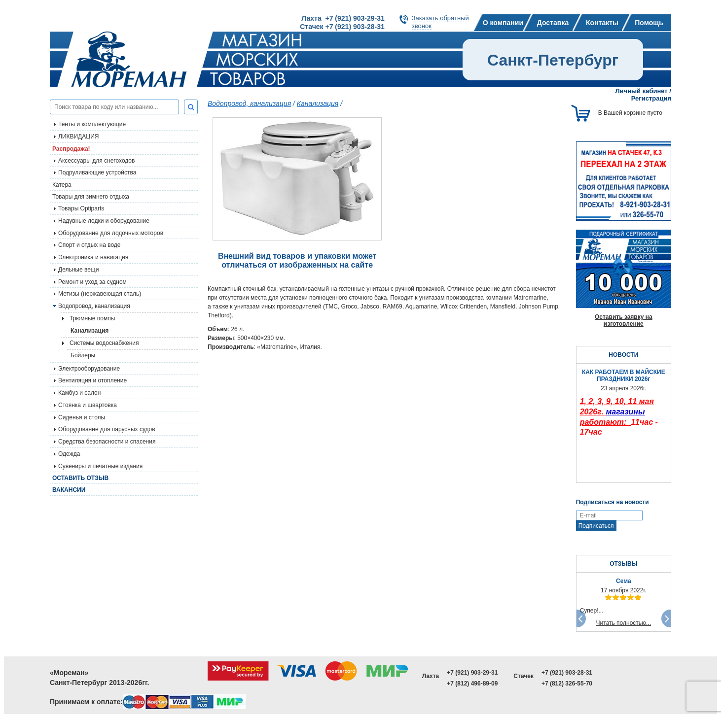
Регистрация (651, 98)
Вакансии (68, 489)
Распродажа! (71, 148)
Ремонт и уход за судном (92, 281)
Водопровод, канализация (94, 306)
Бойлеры (83, 355)
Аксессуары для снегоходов (96, 160)
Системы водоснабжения (104, 343)
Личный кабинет (641, 91)
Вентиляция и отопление (92, 380)
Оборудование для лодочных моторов (110, 233)
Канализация (89, 330)
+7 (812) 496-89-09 (472, 683)
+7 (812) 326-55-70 (566, 683)
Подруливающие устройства (97, 172)
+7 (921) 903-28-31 (566, 672)
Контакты (602, 23)
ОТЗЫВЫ (623, 563)
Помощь (649, 23)
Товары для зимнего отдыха (90, 196)
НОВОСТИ (623, 354)
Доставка (553, 23)
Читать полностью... (623, 622)
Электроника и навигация (93, 257)
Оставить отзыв (80, 478)
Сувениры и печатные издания (100, 466)
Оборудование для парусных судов (106, 429)
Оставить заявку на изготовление (623, 320)
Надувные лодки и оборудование (103, 220)
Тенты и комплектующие (92, 124)
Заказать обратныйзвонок (440, 22)
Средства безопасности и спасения (106, 441)
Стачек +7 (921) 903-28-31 (342, 27)
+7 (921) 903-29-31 (472, 672)
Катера (62, 184)
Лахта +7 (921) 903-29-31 (342, 18)
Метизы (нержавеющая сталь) (99, 293)
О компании (503, 23)
